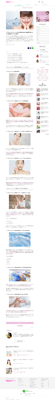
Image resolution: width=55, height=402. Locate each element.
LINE (41, 384)
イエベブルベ (38, 77)
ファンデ (42, 78)
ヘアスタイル (40, 75)
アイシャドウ (42, 72)
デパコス (38, 78)
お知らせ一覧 (31, 380)
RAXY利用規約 (31, 385)
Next (32, 327)
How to (7, 44)
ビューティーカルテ (20, 384)
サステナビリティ (18, 399)
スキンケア (9, 43)
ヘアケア (38, 34)
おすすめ (10, 44)
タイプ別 (40, 80)
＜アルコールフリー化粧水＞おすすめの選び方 (14, 55)
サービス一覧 (7, 399)
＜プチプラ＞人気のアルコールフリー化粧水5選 (14, 58)
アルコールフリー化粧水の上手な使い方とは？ (14, 60)
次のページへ (20, 322)
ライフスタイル (44, 80)
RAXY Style (18, 4)
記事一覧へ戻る (19, 341)
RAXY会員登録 (43, 380)
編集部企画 (46, 69)
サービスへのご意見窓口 (33, 384)
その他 (37, 39)
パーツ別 (43, 77)
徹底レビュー (40, 74)
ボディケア (38, 32)
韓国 (38, 72)
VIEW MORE (47, 64)
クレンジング (21, 363)
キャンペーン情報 (27, 4)
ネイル (37, 36)
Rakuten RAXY (10, 2)
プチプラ (45, 75)
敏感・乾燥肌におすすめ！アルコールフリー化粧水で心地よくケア (17, 62)
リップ (45, 74)
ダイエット (46, 78)
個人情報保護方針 (25, 393)
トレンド (47, 72)
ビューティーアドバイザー (21, 385)
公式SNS (36, 4)
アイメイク (38, 30)
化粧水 (13, 44)
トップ (10, 4)
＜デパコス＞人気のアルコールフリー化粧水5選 (14, 57)
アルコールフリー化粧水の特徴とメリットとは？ (14, 53)
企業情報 (21, 393)
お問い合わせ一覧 (12, 399)
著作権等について (30, 393)
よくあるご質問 (45, 4)
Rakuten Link (42, 385)
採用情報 (34, 393)
